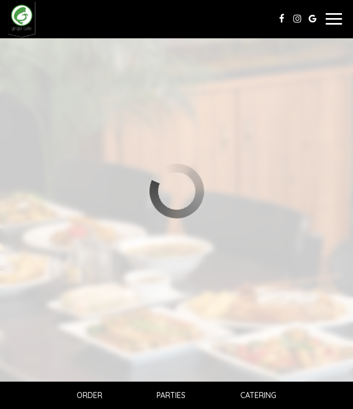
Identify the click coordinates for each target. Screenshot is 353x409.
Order (89, 395)
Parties (171, 395)
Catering (258, 395)
